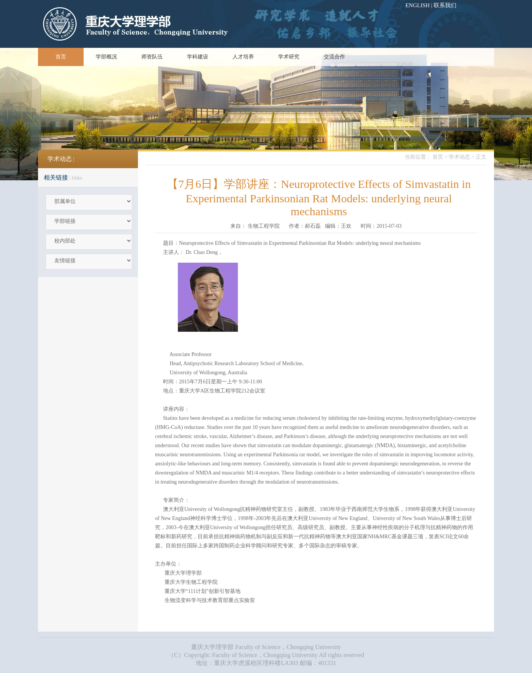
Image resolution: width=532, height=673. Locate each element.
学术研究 (288, 57)
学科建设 (197, 57)
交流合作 (334, 57)
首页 (60, 57)
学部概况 (106, 57)
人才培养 (243, 57)
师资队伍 (152, 57)
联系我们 (445, 5)
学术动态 (459, 157)
